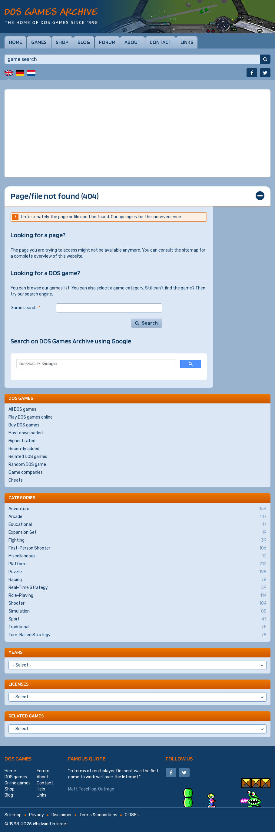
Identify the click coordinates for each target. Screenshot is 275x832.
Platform (137, 564)
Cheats (15, 480)
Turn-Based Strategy (137, 635)
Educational (137, 525)
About (132, 42)
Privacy (36, 814)
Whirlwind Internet (50, 824)
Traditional (137, 627)
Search (150, 323)
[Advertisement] (137, 133)
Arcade (137, 517)
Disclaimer (61, 814)
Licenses (18, 684)
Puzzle (137, 572)
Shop (62, 42)
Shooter (137, 603)
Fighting (137, 540)
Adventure (137, 509)
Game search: (25, 307)
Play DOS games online (30, 417)
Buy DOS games (23, 425)
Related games (26, 716)
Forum (107, 42)
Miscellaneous (137, 556)
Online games (18, 783)
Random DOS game (27, 464)
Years (15, 652)
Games (39, 42)
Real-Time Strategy (137, 588)
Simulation (137, 611)
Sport (137, 619)
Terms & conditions (98, 814)
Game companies (25, 472)
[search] (95, 364)
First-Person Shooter (137, 548)
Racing (137, 580)
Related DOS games (27, 456)
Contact (160, 42)
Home (15, 42)
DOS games (18, 758)
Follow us (179, 758)
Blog (84, 42)
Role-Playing (137, 596)
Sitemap (13, 814)
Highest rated (21, 440)
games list (59, 288)
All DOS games (22, 409)
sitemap (190, 250)
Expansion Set (137, 533)
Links (187, 42)
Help (41, 789)
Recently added (23, 448)
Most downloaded (25, 433)
